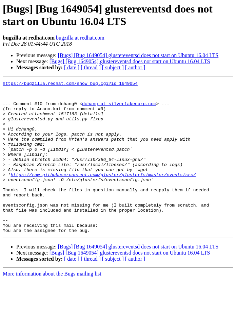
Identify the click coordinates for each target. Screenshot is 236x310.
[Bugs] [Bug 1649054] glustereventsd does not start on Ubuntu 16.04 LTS (138, 55)
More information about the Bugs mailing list (52, 304)
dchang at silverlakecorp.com (119, 108)
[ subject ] (113, 67)
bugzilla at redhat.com (80, 38)
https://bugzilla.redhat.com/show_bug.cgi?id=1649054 (70, 84)
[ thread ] (91, 67)
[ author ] (135, 67)
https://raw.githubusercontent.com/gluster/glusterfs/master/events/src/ (103, 194)
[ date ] (71, 67)
